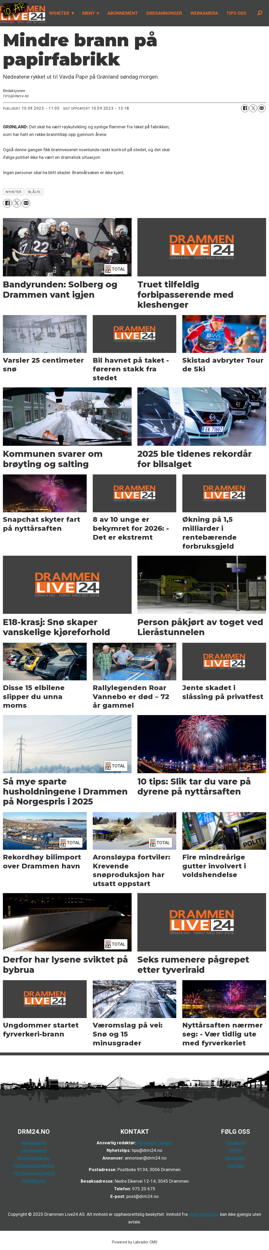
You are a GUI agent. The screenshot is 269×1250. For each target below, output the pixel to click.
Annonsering (33, 1142)
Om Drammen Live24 (34, 1173)
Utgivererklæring (33, 1158)
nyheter (14, 192)
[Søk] (260, 13)
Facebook (235, 1142)
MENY (88, 13)
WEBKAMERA (204, 13)
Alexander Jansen (154, 1142)
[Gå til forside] (22, 13)
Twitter (235, 1150)
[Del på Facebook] (245, 108)
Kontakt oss (33, 1180)
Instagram (235, 1158)
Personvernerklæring (33, 1165)
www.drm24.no (203, 1214)
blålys (34, 192)
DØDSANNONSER (164, 13)
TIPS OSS (236, 13)
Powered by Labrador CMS (134, 1242)
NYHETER (59, 13)
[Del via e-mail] (262, 108)
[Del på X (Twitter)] (253, 108)
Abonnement (33, 1150)
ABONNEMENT (122, 13)
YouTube (235, 1165)
